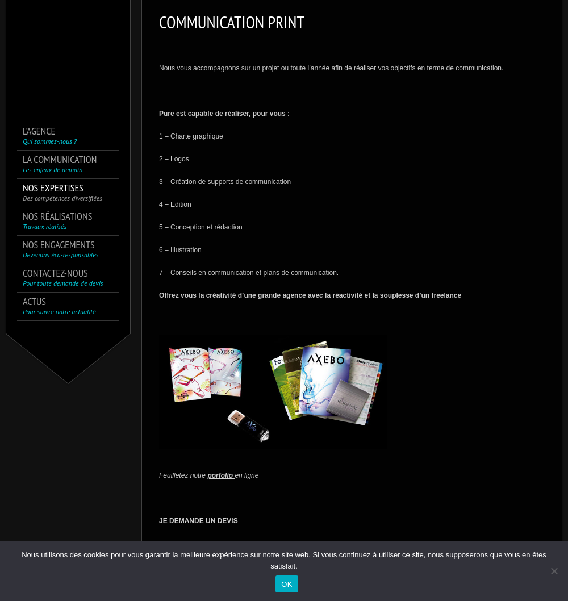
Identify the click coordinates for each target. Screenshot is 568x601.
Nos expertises (62, 192)
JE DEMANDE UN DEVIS (198, 521)
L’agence (50, 135)
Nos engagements (61, 249)
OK (286, 584)
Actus (59, 306)
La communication (60, 164)
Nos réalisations (57, 221)
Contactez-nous (63, 277)
